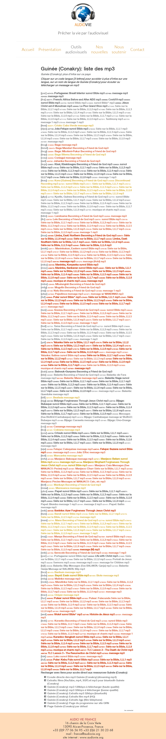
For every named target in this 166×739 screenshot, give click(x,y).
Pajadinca (65, 293)
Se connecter (128, 710)
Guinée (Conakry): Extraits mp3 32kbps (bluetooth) (77, 693)
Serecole (74, 552)
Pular (63, 297)
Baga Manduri (78, 148)
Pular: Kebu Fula (69, 659)
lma (44, 235)
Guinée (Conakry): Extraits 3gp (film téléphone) (74, 699)
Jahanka (73, 161)
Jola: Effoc (87, 452)
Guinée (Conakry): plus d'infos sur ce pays (65, 74)
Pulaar (64, 598)
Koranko (74, 620)
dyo (44, 128)
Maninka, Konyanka (73, 264)
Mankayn (74, 484)
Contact (137, 49)
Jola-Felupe (67, 128)
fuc (43, 598)
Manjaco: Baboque (70, 458)
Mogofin (74, 287)
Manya (72, 536)
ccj (43, 426)
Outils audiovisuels (76, 49)
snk (44, 510)
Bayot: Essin (68, 575)
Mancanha (65, 455)
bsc (44, 594)
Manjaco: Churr (97, 468)
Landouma (75, 216)
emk (44, 248)
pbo (44, 491)
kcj (43, 429)
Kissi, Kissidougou (79, 164)
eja (43, 449)
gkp (44, 196)
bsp (44, 154)
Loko (63, 656)
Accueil (28, 49)
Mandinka (73, 581)
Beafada (62, 397)
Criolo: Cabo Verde (70, 125)
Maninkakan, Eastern (74, 248)
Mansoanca (67, 488)
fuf (43, 297)
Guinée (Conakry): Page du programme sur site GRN (78, 703)
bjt (43, 565)
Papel (64, 491)
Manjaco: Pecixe (86, 480)
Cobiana (63, 429)
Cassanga (64, 426)
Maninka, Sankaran (73, 267)
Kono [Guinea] (77, 180)
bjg (43, 400)
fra (43, 99)
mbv (44, 284)
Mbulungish (76, 284)
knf (43, 455)
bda (44, 575)
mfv (44, 458)
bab (44, 371)
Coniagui (64, 157)
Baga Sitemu (77, 154)
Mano (73, 520)
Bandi (64, 513)
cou (44, 157)
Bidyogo (77, 400)
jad (43, 161)
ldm (44, 216)
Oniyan (63, 594)
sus (44, 309)
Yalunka (71, 342)
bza (44, 513)
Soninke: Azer (81, 510)
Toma (71, 326)
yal (43, 342)
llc (43, 219)
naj (43, 290)
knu (44, 180)
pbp (44, 293)
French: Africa (73, 99)
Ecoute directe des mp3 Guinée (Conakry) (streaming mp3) (82, 677)
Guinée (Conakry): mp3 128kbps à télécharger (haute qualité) (83, 686)
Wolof (64, 614)
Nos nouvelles (99, 49)
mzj (44, 536)
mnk (44, 581)
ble (43, 374)
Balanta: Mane (77, 378)
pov (44, 433)
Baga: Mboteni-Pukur (82, 151)
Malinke (64, 578)
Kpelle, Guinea (78, 196)
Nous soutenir (119, 49)
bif (43, 397)
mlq (44, 578)
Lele (70, 219)
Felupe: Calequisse (70, 449)
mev (44, 520)
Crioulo (65, 433)
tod (44, 326)
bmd (44, 148)
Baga (62, 144)
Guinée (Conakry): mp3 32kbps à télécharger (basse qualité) (82, 690)
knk (44, 620)
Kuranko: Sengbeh (70, 636)
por (44, 93)
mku (44, 264)
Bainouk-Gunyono (80, 371)
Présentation (49, 49)
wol (44, 614)
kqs (44, 164)
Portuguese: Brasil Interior (76, 93)
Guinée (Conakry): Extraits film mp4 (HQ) (71, 696)
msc (44, 267)
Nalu (71, 290)
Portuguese (67, 555)
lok (43, 656)
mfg (44, 287)
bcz (44, 572)
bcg (44, 144)
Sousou (73, 309)
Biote (104, 575)
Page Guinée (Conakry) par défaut (67, 706)
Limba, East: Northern (81, 235)
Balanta (73, 374)
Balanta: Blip (78, 565)
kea (44, 125)
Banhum (64, 572)
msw (44, 488)
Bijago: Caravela (78, 420)
